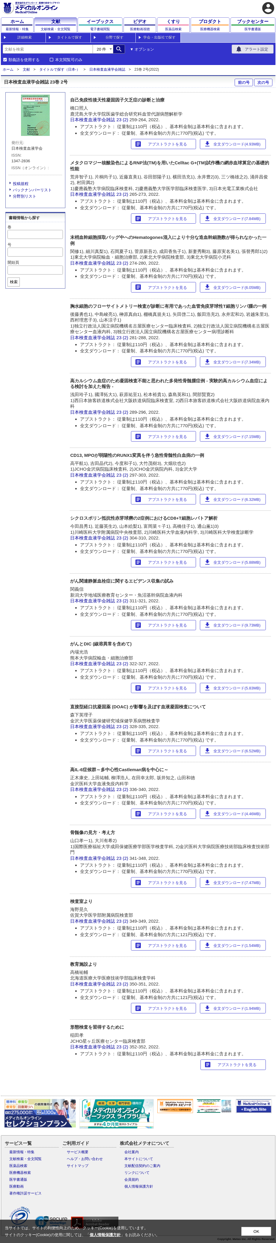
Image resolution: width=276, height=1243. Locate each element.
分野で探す (114, 37)
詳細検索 (24, 37)
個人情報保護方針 (138, 1186)
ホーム (8, 69)
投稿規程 (20, 183)
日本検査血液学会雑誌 (107, 69)
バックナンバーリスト (32, 190)
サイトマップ (77, 1166)
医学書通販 (18, 1179)
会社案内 (131, 1152)
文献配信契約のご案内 (142, 1166)
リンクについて (137, 1173)
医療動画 (16, 1186)
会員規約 (131, 1179)
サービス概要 (77, 1152)
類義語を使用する (24, 60)
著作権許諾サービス (25, 1193)
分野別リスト (24, 196)
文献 (26, 69)
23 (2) (123, 119)
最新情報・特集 (21, 1152)
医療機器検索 (20, 1173)
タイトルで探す (69, 37)
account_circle (268, 8)
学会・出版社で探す (159, 37)
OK (256, 1231)
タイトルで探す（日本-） (59, 69)
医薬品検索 (18, 1166)
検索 (14, 282)
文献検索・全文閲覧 (25, 1159)
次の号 (263, 82)
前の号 (244, 82)
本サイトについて (138, 1159)
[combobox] (48, 49)
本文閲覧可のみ (68, 60)
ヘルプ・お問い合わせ (85, 1159)
